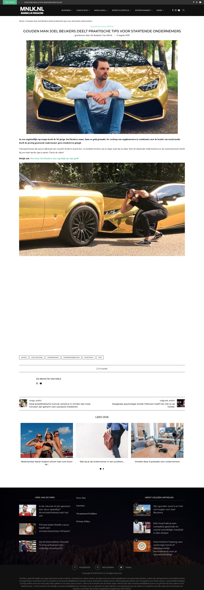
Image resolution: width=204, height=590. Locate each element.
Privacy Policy (83, 521)
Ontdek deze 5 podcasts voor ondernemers (157, 461)
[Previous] (19, 2)
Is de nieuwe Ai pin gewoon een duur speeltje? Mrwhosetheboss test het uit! (54, 511)
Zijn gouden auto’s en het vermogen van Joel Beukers (168, 509)
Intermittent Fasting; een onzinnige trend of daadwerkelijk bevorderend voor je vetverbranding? (168, 548)
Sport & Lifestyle (120, 10)
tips (100, 357)
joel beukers (36, 357)
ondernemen (53, 357)
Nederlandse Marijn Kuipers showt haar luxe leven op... (47, 463)
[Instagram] (196, 2)
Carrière (80, 506)
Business (66, 10)
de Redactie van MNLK (101, 35)
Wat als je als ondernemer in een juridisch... (102, 461)
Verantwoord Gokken (86, 513)
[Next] (22, 2)
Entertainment (142, 10)
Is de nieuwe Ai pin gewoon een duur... (43, 2)
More (159, 10)
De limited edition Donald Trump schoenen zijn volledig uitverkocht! (53, 545)
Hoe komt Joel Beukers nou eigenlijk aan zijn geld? (54, 158)
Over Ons (81, 498)
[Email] (200, 2)
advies (23, 357)
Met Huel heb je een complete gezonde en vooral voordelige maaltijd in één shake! (168, 528)
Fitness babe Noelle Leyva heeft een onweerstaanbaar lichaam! (54, 527)
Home (21, 21)
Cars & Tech (82, 10)
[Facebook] (193, 2)
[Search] (183, 10)
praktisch (89, 357)
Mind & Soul (100, 10)
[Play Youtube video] (102, 210)
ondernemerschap (71, 357)
